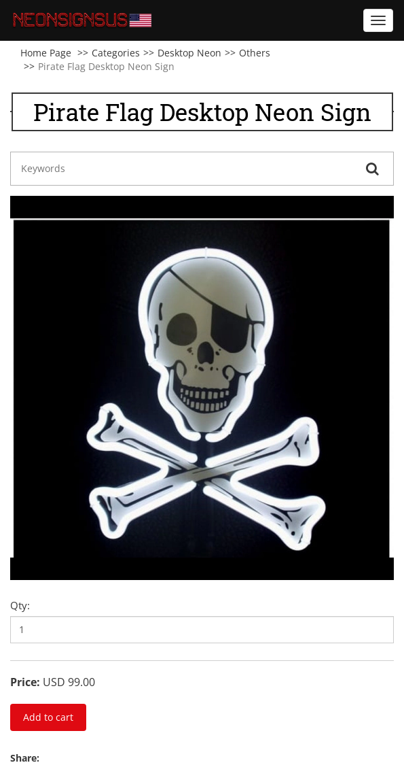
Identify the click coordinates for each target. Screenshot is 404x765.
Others (254, 52)
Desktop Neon (189, 52)
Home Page (45, 52)
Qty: (20, 605)
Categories (116, 52)
